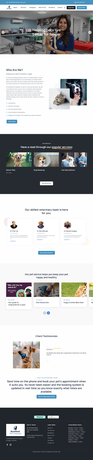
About (15, 7)
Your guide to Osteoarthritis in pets (16, 303)
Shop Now (71, 7)
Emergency (33, 7)
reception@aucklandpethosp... (35, 435)
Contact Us (51, 443)
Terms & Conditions (46, 451)
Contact (60, 7)
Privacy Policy (36, 451)
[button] (3, 32)
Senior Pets (10, 170)
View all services (46, 183)
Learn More (12, 241)
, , (32, 430)
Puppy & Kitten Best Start (74, 302)
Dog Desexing (39, 170)
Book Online (81, 7)
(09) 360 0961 (81, 2)
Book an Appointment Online (46, 396)
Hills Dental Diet (42, 302)
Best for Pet (42, 7)
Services (23, 7)
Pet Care (8, 172)
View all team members (46, 253)
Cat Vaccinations (68, 170)
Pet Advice (52, 7)
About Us (50, 428)
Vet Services (51, 430)
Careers (50, 438)
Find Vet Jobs (56, 451)
